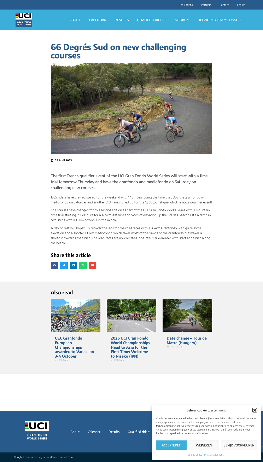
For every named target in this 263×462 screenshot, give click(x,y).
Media (182, 20)
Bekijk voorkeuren (239, 445)
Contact (224, 4)
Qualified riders (151, 20)
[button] (255, 410)
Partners (206, 4)
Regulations (186, 4)
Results (122, 20)
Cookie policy (195, 454)
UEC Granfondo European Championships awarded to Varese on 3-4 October (74, 347)
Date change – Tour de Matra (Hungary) (187, 340)
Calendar (97, 20)
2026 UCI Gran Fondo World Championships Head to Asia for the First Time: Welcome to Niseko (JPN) (130, 347)
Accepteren (171, 445)
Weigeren (204, 445)
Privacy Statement (213, 454)
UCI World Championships (220, 20)
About (75, 20)
